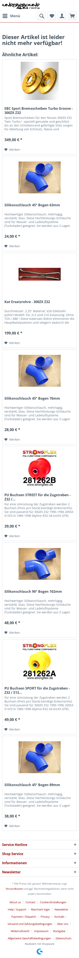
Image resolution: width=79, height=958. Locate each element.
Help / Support (17, 909)
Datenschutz (63, 938)
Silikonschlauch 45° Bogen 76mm (32, 398)
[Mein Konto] (62, 16)
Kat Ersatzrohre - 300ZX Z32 (27, 302)
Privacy (45, 917)
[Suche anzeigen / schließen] (41, 16)
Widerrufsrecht (20, 931)
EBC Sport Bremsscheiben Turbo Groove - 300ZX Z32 (38, 110)
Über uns (62, 924)
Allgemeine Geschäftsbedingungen (29, 938)
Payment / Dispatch (23, 917)
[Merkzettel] (51, 16)
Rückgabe (59, 931)
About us (15, 902)
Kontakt (59, 917)
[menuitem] (11, 16)
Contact (30, 902)
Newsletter (61, 909)
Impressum (41, 931)
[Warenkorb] (72, 16)
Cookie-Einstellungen (53, 902)
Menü (11, 15)
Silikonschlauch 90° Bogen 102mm (33, 591)
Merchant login (40, 909)
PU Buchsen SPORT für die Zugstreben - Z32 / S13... (37, 690)
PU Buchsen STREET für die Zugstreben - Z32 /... (37, 497)
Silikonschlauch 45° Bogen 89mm (32, 785)
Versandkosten (14, 889)
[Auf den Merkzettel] (12, 149)
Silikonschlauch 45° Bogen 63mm (32, 205)
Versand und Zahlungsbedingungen (30, 924)
